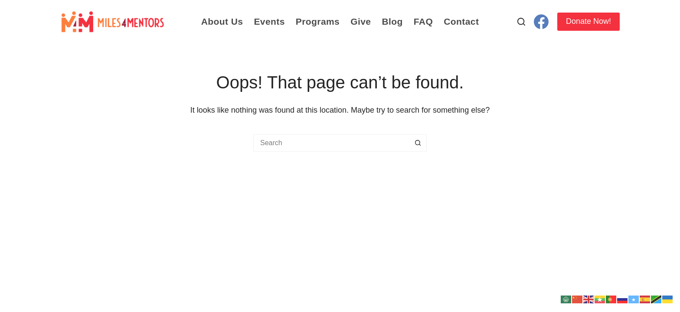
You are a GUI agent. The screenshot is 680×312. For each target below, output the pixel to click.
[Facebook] (541, 21)
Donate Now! (588, 21)
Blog (392, 21)
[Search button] (418, 143)
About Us (222, 21)
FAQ (423, 21)
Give (360, 21)
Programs (318, 21)
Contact (461, 21)
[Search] (521, 22)
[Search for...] (331, 143)
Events (269, 21)
